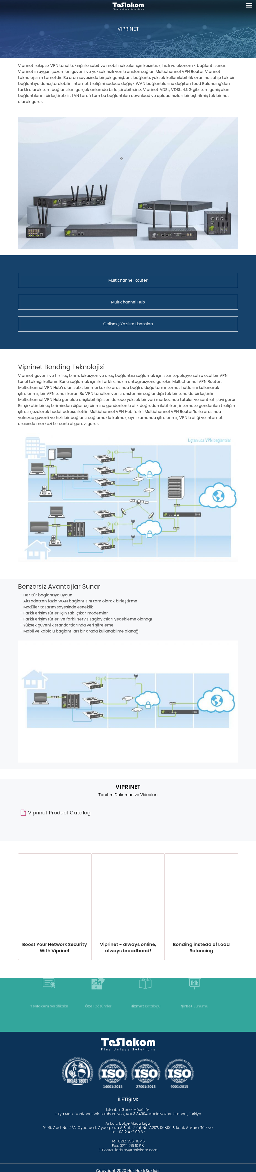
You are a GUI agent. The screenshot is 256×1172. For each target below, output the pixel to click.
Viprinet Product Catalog (59, 813)
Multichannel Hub (128, 302)
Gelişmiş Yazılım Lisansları (128, 324)
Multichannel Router (128, 280)
